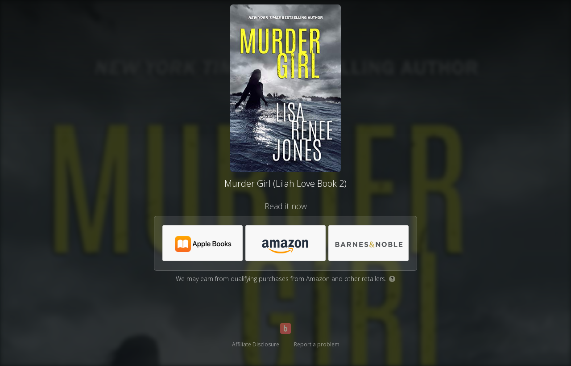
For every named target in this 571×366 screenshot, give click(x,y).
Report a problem (316, 344)
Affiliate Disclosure (255, 344)
